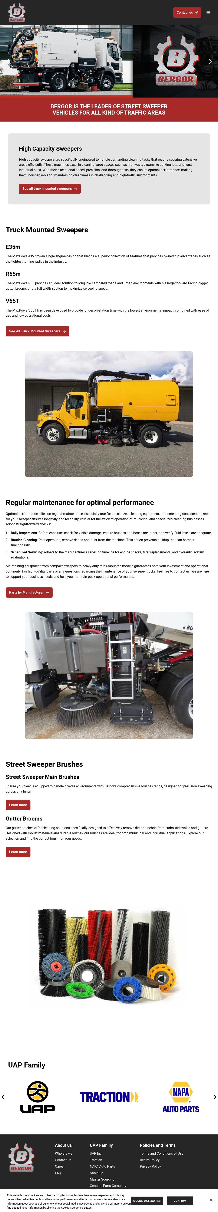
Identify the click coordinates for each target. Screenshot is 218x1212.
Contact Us (63, 1160)
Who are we (63, 1153)
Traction (96, 1160)
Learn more (18, 805)
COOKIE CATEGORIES (147, 1200)
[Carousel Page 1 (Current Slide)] (106, 85)
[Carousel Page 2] (109, 85)
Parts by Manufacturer (29, 592)
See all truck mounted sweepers (49, 189)
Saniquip (96, 1173)
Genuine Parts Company (108, 1186)
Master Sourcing (102, 1179)
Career (60, 1166)
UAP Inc (96, 1153)
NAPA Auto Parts (102, 1166)
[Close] (211, 1200)
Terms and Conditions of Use (161, 1153)
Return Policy (150, 1160)
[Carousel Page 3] (112, 85)
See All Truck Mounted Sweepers (37, 331)
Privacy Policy (150, 1166)
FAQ (58, 1173)
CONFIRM (180, 1200)
